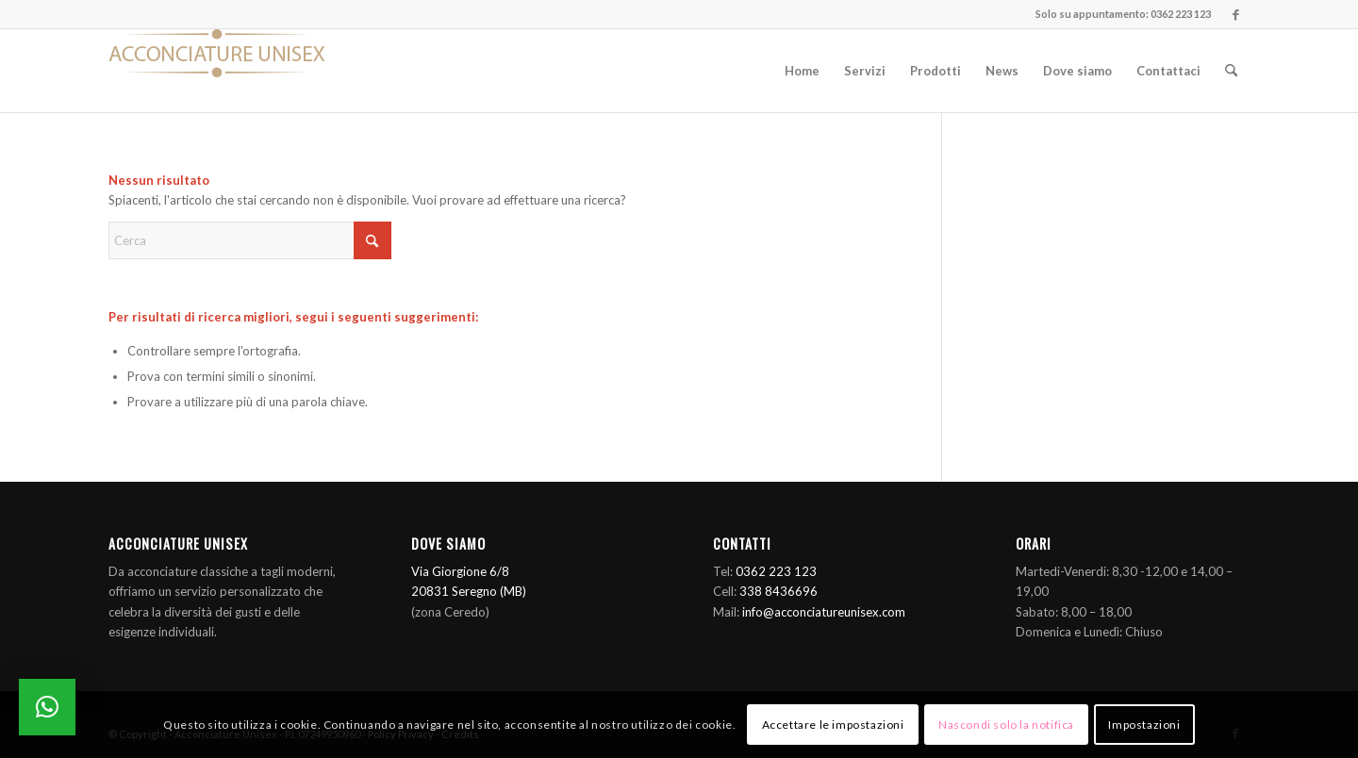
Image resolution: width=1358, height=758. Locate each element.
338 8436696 (778, 591)
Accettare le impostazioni (833, 724)
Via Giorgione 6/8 (460, 571)
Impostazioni (1144, 724)
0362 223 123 (776, 571)
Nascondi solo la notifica (1006, 724)
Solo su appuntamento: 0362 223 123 (1123, 14)
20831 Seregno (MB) (468, 591)
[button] (47, 707)
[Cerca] (1231, 70)
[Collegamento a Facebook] (1235, 14)
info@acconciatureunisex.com (823, 611)
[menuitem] (802, 70)
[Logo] (216, 70)
